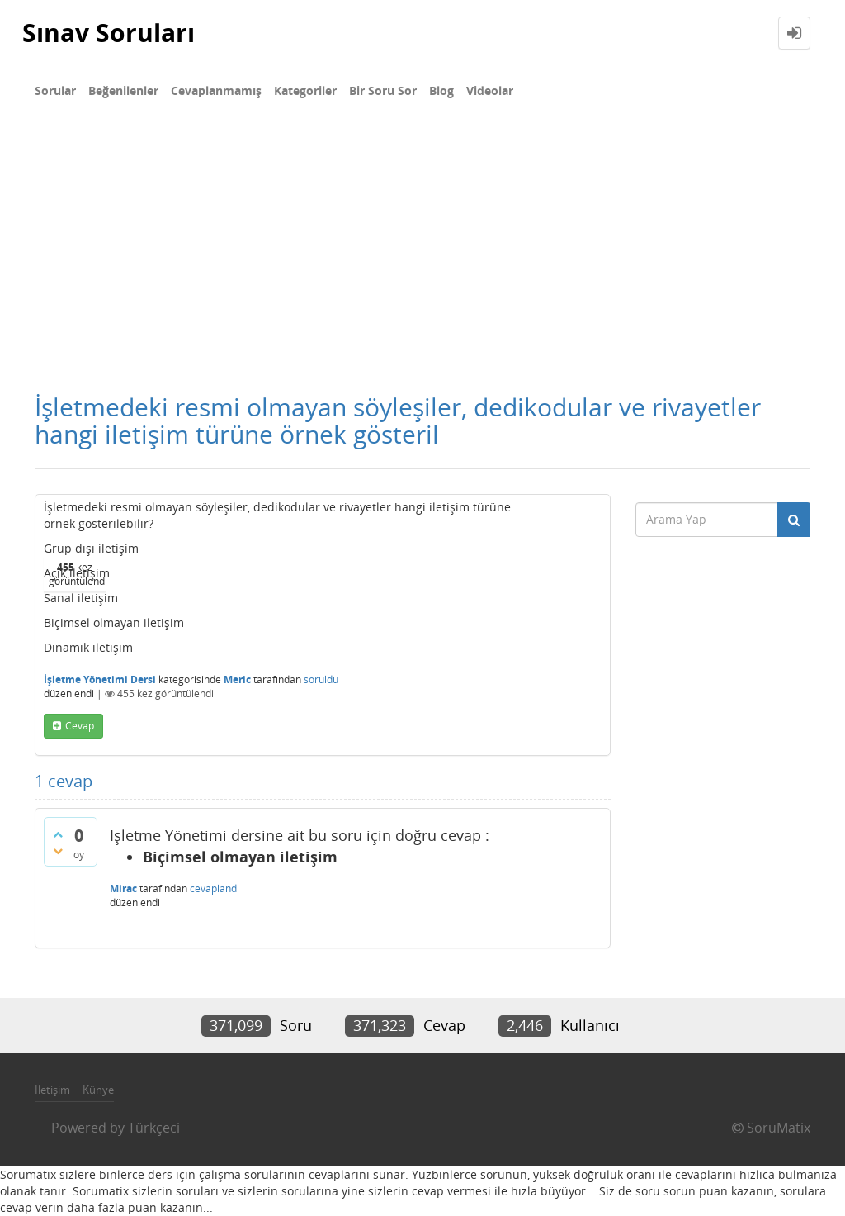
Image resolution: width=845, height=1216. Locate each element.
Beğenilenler (123, 90)
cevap (79, 726)
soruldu (321, 679)
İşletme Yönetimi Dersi (100, 679)
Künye (98, 1089)
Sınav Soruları (108, 33)
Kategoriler (305, 90)
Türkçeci (154, 1128)
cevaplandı (214, 888)
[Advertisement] (422, 247)
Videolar (489, 90)
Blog (441, 90)
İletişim (52, 1089)
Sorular (55, 90)
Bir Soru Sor (383, 90)
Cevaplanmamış (216, 90)
